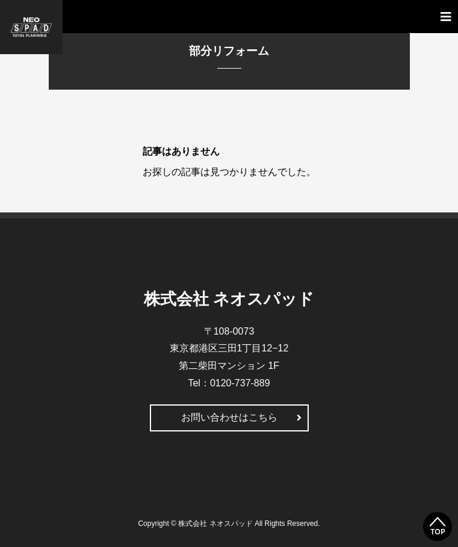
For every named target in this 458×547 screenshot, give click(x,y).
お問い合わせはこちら (229, 417)
